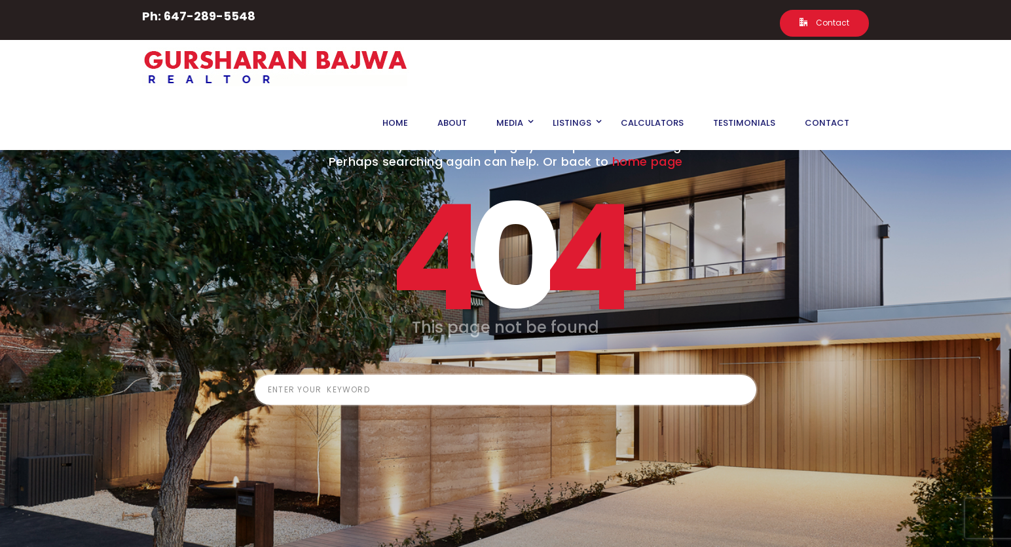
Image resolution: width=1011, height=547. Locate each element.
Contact (824, 22)
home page (647, 161)
